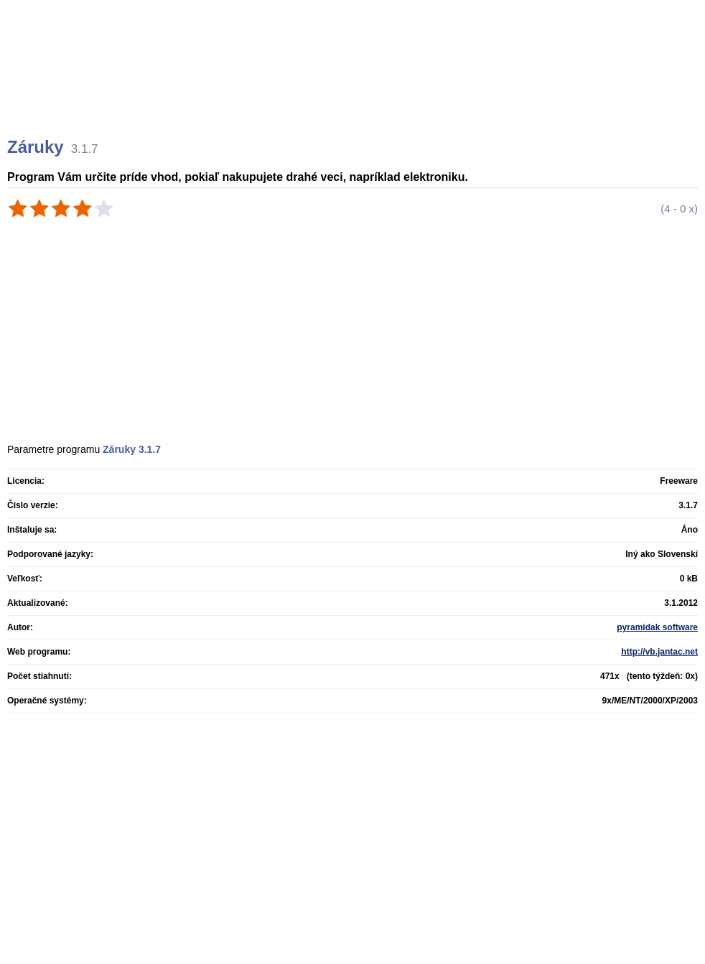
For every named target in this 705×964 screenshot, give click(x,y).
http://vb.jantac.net (659, 652)
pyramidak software (657, 627)
